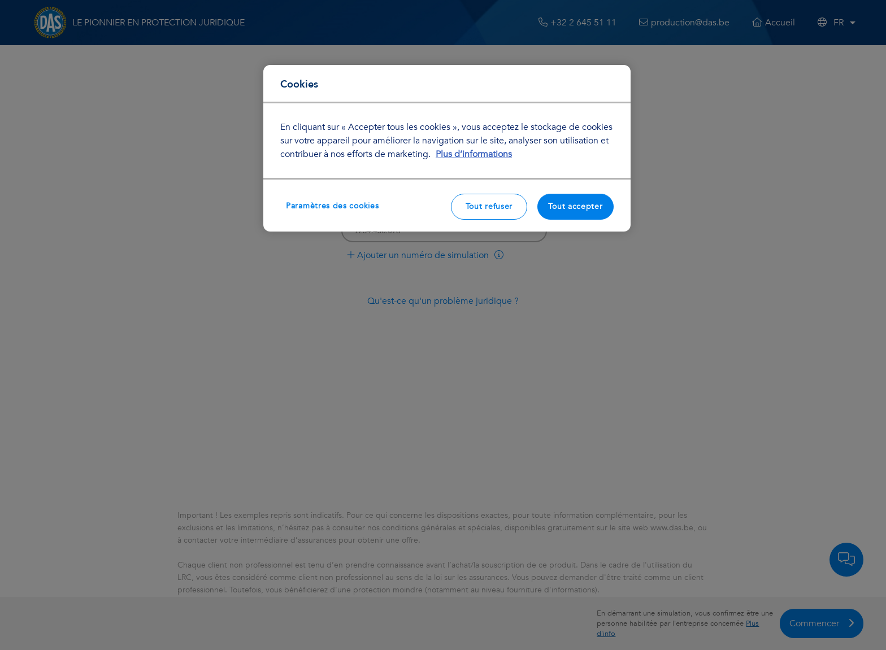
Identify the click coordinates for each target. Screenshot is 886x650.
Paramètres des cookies (332, 205)
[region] (447, 148)
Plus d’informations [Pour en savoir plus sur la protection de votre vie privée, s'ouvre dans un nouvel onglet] (474, 154)
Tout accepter (575, 206)
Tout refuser (489, 206)
